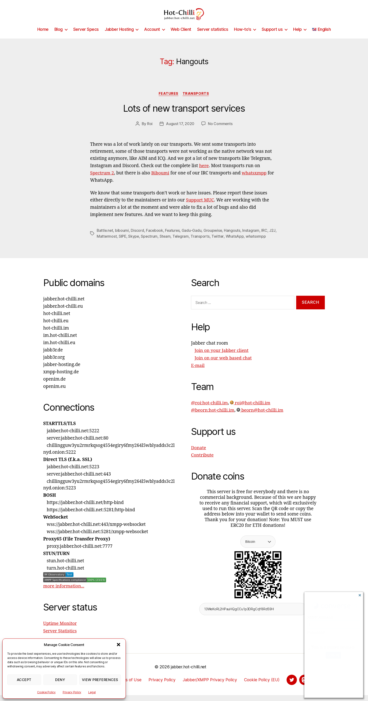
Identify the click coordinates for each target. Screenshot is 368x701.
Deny (60, 679)
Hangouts (234, 237)
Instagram (252, 237)
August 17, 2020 (180, 131)
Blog (58, 36)
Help (297, 36)
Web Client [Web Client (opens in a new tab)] (181, 36)
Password (315, 632)
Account (152, 36)
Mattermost (115, 242)
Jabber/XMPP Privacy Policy (210, 685)
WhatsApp (244, 242)
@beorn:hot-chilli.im (213, 416)
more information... (64, 592)
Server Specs (86, 36)
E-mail (198, 371)
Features (168, 101)
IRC (266, 237)
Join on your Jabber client (222, 357)
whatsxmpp (254, 180)
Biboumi (161, 180)
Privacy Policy (72, 692)
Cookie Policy (46, 692)
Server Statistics (60, 637)
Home (43, 36)
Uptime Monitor (60, 630)
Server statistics (212, 36)
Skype (142, 242)
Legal (92, 692)
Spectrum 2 (102, 180)
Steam (174, 242)
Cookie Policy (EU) (263, 685)
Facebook (155, 237)
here (204, 173)
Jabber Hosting (119, 36)
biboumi (123, 237)
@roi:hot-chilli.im (209, 409)
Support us (272, 36)
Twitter (227, 242)
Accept (24, 679)
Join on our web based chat (223, 364)
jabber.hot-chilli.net (188, 672)
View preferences (100, 679)
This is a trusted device (331, 647)
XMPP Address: (320, 617)
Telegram (190, 242)
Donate (198, 453)
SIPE (131, 242)
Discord (138, 237)
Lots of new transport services (184, 116)
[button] (118, 644)
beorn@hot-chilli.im (260, 416)
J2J (100, 242)
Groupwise (214, 237)
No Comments (220, 131)
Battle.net (105, 237)
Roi (150, 131)
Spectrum (158, 242)
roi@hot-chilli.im (250, 409)
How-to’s (242, 36)
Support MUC (200, 207)
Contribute (202, 461)
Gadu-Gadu (193, 237)
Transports (196, 101)
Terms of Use (127, 685)
